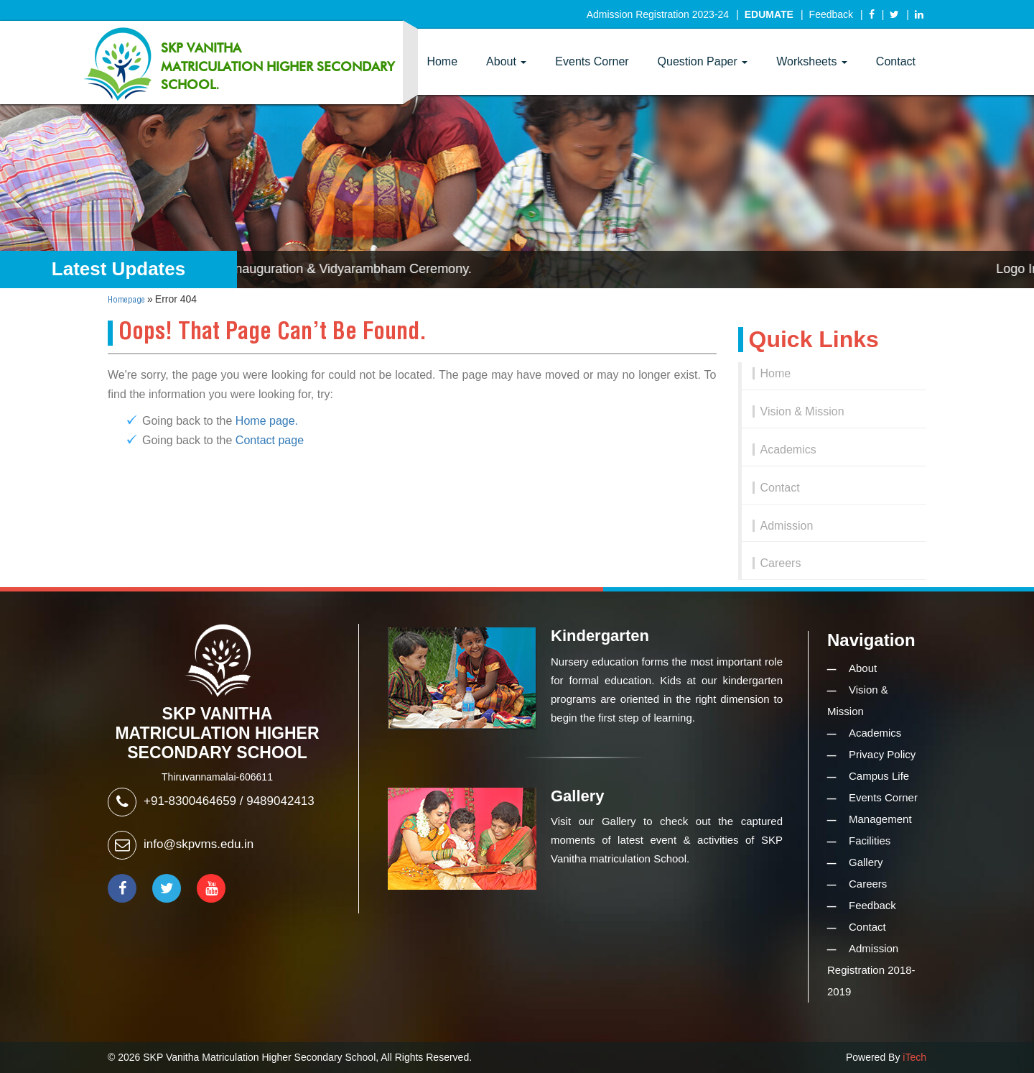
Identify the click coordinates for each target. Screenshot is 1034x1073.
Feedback (831, 14)
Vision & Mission (802, 411)
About (506, 61)
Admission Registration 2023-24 (658, 14)
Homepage (126, 300)
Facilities (869, 840)
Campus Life (879, 776)
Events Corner (591, 61)
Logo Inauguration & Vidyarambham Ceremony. (341, 269)
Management (880, 819)
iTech (914, 1057)
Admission (787, 526)
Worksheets (811, 61)
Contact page (270, 440)
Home (442, 61)
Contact (896, 61)
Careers (780, 563)
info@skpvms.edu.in (198, 844)
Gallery (866, 862)
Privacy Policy (882, 754)
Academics (788, 449)
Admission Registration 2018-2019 (871, 970)
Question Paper (703, 61)
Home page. (267, 421)
